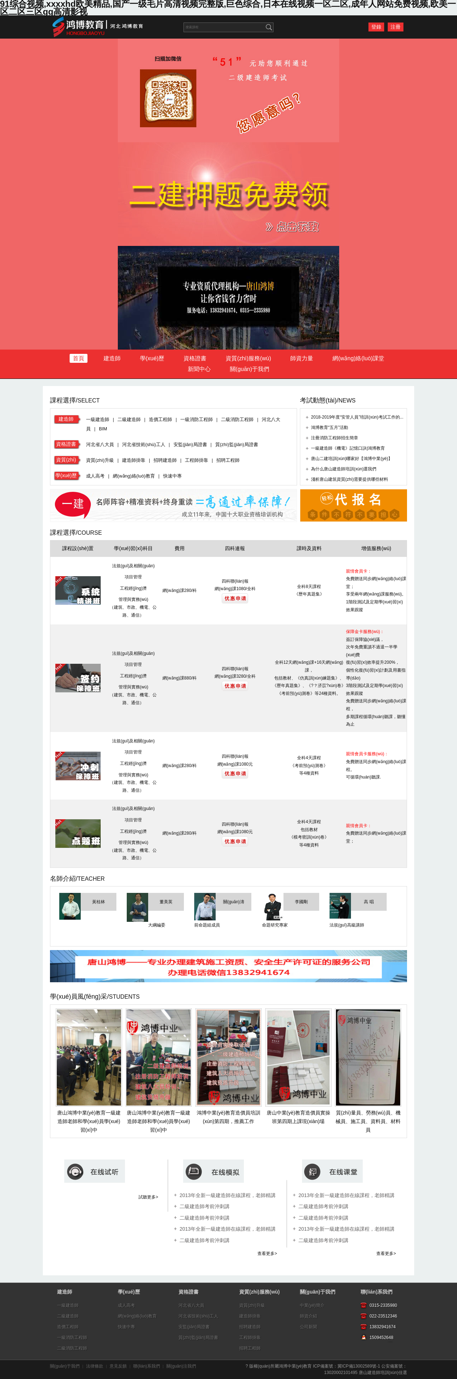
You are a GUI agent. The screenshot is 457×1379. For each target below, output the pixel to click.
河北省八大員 (100, 444)
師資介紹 (308, 1316)
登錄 (376, 27)
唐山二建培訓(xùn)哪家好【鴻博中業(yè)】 (351, 458)
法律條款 (94, 1366)
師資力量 (301, 358)
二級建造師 (129, 419)
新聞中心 (199, 369)
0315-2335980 (383, 1305)
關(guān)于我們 (249, 369)
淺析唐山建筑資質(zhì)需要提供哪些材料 (349, 479)
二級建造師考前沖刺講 (205, 1206)
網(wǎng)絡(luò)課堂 (358, 358)
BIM (103, 428)
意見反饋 (118, 1366)
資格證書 (195, 358)
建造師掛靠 (133, 460)
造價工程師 (160, 419)
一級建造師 (97, 419)
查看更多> (267, 1253)
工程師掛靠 (196, 460)
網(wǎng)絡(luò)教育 (134, 476)
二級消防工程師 (237, 419)
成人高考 (95, 476)
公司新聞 (308, 1326)
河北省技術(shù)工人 (143, 444)
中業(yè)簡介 (312, 1305)
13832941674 (383, 1326)
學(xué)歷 (152, 358)
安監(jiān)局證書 (190, 444)
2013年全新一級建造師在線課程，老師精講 (346, 1195)
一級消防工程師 (196, 419)
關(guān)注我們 (181, 1366)
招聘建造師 (165, 460)
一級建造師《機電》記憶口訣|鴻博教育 (348, 448)
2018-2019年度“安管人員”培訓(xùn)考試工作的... (357, 417)
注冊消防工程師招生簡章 (334, 437)
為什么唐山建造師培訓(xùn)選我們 (343, 468)
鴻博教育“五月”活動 (329, 427)
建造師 (112, 358)
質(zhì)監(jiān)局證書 (236, 444)
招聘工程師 (228, 460)
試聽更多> (148, 1197)
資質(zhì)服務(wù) (248, 358)
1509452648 (381, 1337)
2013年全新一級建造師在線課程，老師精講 (228, 1229)
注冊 (396, 27)
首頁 (78, 358)
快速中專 (172, 476)
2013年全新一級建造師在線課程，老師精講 (228, 1195)
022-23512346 (383, 1316)
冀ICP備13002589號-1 (358, 1366)
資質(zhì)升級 (100, 460)
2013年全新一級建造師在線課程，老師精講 (346, 1229)
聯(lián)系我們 (376, 1292)
